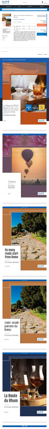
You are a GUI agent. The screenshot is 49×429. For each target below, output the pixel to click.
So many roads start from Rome (9, 271)
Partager (3, 39)
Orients (4, 198)
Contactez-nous (17, 106)
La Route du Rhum (6, 126)
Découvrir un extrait (41, 15)
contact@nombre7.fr (7, 113)
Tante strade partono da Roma (9, 344)
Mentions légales (17, 108)
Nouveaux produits (17, 104)
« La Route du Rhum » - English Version (11, 417)
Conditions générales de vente (18, 110)
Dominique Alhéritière (19, 19)
